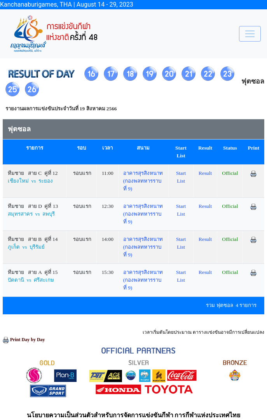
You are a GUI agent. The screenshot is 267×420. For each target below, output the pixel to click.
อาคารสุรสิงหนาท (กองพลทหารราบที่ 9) (143, 181)
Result (205, 173)
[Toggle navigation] (250, 34)
